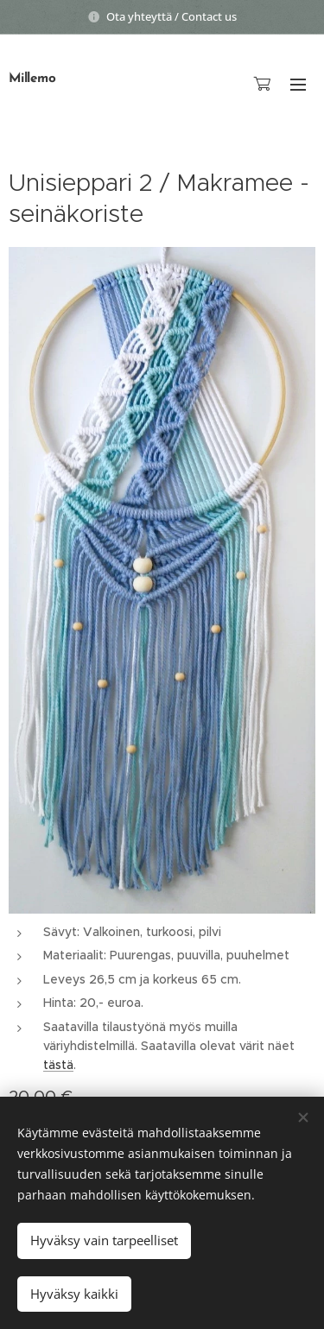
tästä (58, 1065)
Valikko (298, 84)
